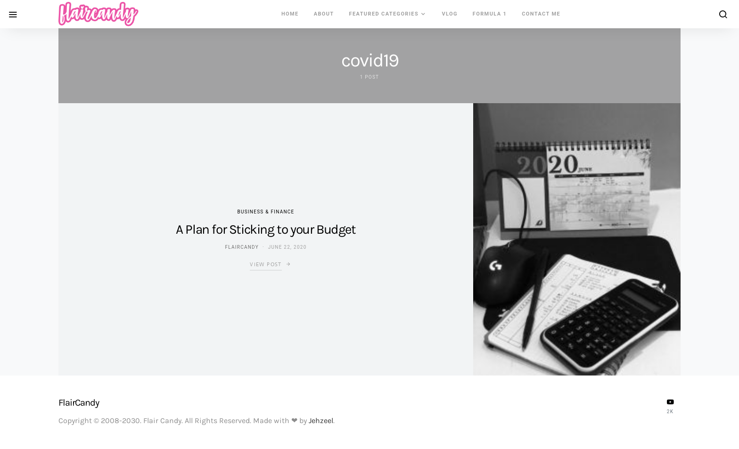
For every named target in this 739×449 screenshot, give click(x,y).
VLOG (449, 14)
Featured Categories (384, 14)
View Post (265, 264)
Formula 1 (490, 14)
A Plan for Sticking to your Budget (265, 229)
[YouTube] (670, 406)
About (324, 14)
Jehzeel (321, 420)
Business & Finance (265, 211)
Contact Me (541, 14)
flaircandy (241, 247)
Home (290, 14)
